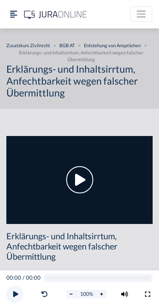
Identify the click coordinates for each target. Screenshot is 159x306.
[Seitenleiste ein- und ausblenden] (13, 14)
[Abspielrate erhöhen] (102, 294)
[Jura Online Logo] (55, 14)
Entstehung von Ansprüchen (112, 45)
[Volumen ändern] (125, 294)
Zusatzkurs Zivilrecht (28, 45)
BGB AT (67, 45)
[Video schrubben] (99, 278)
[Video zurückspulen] (44, 294)
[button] (46, 294)
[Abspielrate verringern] (71, 294)
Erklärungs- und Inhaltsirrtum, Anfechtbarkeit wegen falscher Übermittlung (81, 56)
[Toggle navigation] (141, 14)
